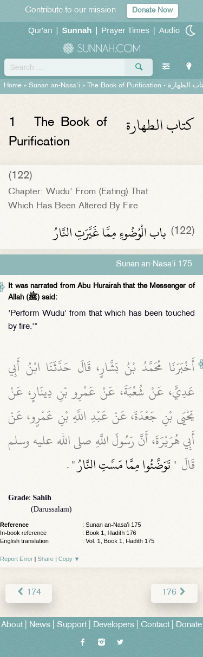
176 (174, 593)
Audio (169, 30)
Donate (189, 625)
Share (46, 559)
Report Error (16, 559)
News (39, 625)
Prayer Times (125, 30)
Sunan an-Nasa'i (54, 85)
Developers (113, 625)
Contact (155, 625)
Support (72, 625)
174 (28, 593)
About (12, 625)
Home (13, 85)
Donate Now (152, 10)
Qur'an (40, 30)
